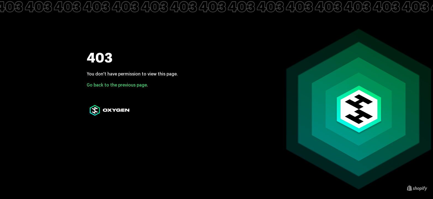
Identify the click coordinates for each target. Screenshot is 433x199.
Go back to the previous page (117, 85)
